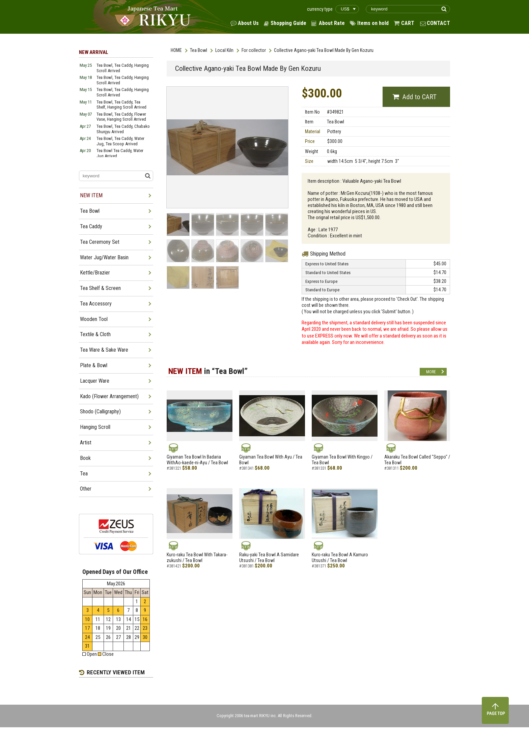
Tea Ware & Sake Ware (104, 350)
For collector (254, 50)
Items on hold (373, 23)
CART (407, 23)
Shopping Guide (288, 23)
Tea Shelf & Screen (100, 288)
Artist (85, 442)
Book (85, 458)
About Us (248, 23)
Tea (84, 473)
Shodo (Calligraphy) (100, 411)
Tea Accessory (96, 303)
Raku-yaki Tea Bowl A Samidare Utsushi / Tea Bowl (269, 557)
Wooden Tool (94, 319)
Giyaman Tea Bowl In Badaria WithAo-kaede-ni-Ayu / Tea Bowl (197, 459)
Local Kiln (224, 50)
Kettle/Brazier (95, 272)
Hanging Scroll (95, 427)
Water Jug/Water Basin (104, 257)
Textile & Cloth (95, 334)
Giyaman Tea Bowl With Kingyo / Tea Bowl (342, 459)
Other (85, 489)
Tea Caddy (91, 226)
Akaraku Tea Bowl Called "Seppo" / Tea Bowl (417, 459)
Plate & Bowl (93, 365)
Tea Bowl (198, 50)
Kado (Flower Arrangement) (109, 396)
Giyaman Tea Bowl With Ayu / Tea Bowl (270, 459)
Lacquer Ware (94, 381)
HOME (176, 50)
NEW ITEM (91, 195)
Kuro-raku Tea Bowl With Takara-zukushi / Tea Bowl (197, 557)
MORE (431, 372)
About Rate (332, 23)
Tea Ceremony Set (99, 242)
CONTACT (438, 23)
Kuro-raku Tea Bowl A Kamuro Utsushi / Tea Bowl (340, 557)
